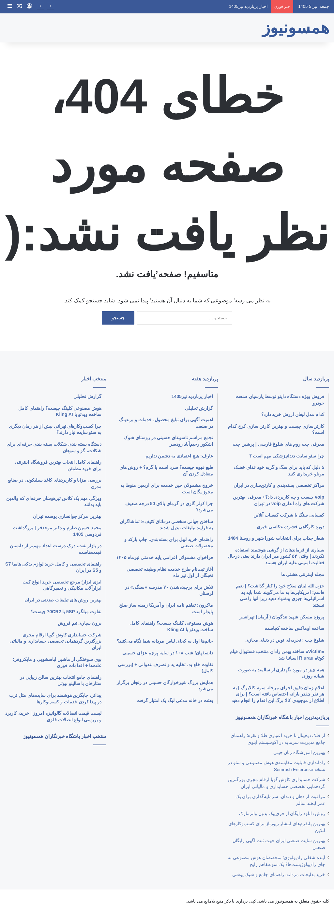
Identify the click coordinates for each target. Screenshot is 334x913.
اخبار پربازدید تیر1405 (248, 6)
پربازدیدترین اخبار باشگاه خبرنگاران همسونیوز (282, 717)
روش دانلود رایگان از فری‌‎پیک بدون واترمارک (282, 813)
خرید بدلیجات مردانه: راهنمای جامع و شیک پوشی (278, 874)
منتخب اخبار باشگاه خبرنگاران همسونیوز (65, 736)
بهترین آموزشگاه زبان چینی (299, 752)
